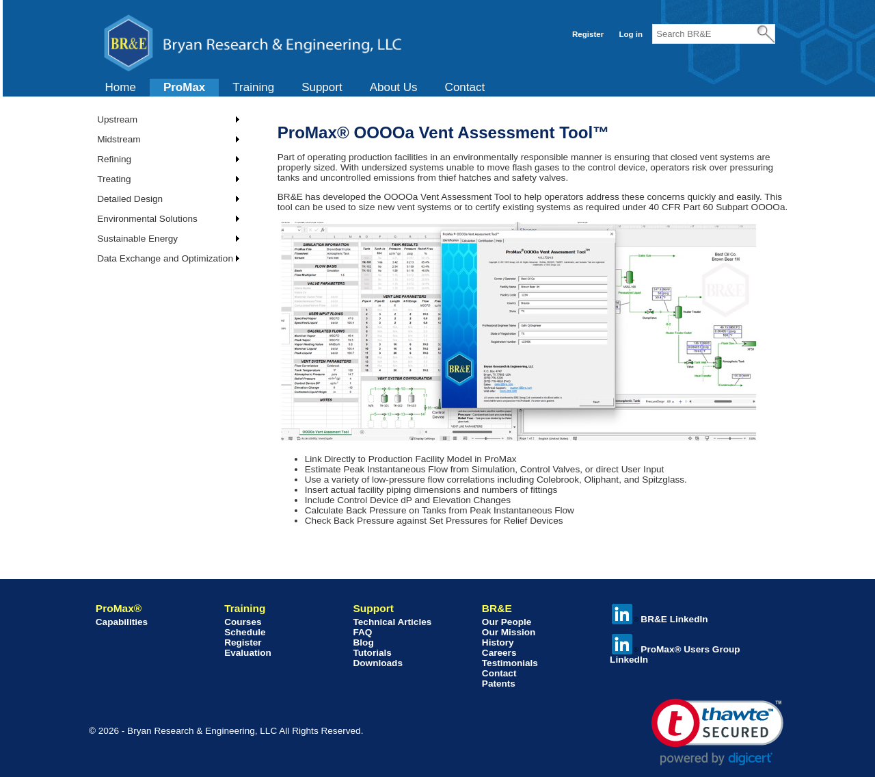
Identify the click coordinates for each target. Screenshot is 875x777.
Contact (465, 87)
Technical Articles (392, 622)
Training (253, 87)
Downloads (378, 663)
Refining (114, 159)
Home (120, 87)
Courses (242, 622)
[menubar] (295, 88)
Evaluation (247, 653)
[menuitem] (121, 88)
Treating (114, 179)
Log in (631, 34)
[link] (717, 732)
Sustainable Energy (137, 238)
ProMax (184, 87)
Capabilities (122, 622)
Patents (498, 683)
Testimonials (510, 663)
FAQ (362, 632)
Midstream (118, 139)
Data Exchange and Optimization (165, 258)
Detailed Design (130, 199)
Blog (363, 642)
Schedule (244, 632)
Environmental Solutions (147, 219)
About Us (394, 87)
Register (588, 34)
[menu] (163, 189)
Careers (499, 653)
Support (321, 87)
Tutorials (372, 653)
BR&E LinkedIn (660, 619)
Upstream (117, 119)
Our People (507, 622)
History (498, 642)
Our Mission (509, 632)
